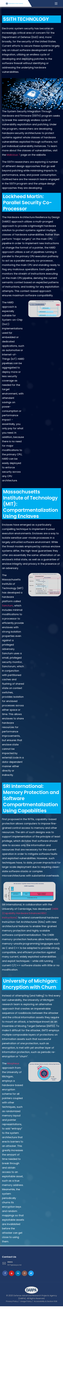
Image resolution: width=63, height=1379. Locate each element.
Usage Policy (26, 1301)
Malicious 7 (13, 154)
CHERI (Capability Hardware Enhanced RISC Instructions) (30, 913)
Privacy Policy (12, 1301)
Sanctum (7, 605)
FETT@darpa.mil (14, 1265)
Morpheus (13, 1063)
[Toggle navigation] (56, 3)
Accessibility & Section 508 (45, 1301)
